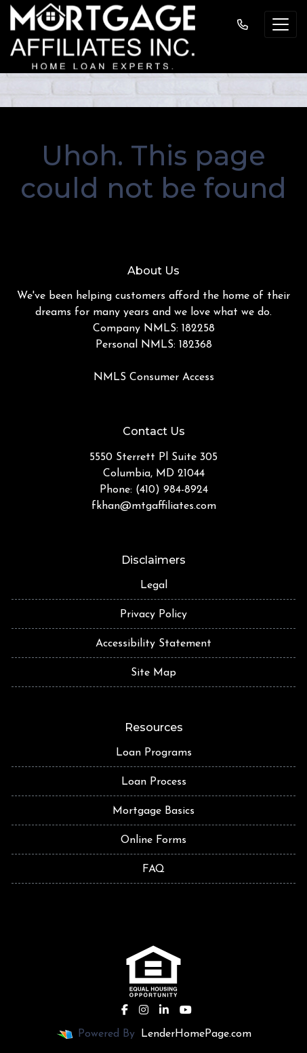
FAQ (153, 869)
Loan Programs (154, 752)
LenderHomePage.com (196, 1034)
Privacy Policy (153, 614)
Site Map (153, 672)
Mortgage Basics (153, 811)
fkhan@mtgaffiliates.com (153, 506)
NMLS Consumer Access (154, 377)
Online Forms (153, 840)
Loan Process (153, 782)
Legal (153, 585)
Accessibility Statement (153, 643)
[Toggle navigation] (280, 24)
